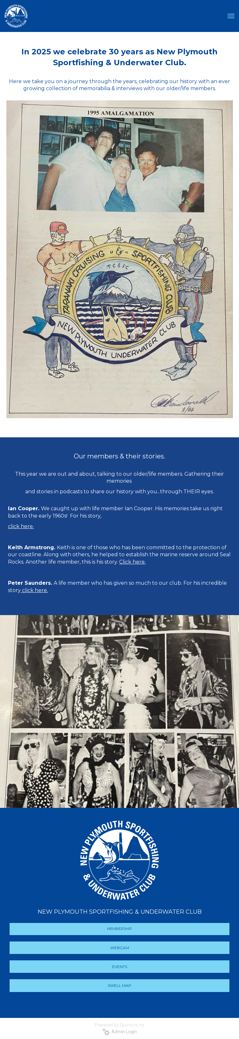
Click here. (132, 562)
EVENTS (119, 966)
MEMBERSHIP (119, 928)
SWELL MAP (119, 985)
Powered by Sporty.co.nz (119, 1024)
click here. (34, 590)
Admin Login (120, 1031)
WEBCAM (119, 947)
